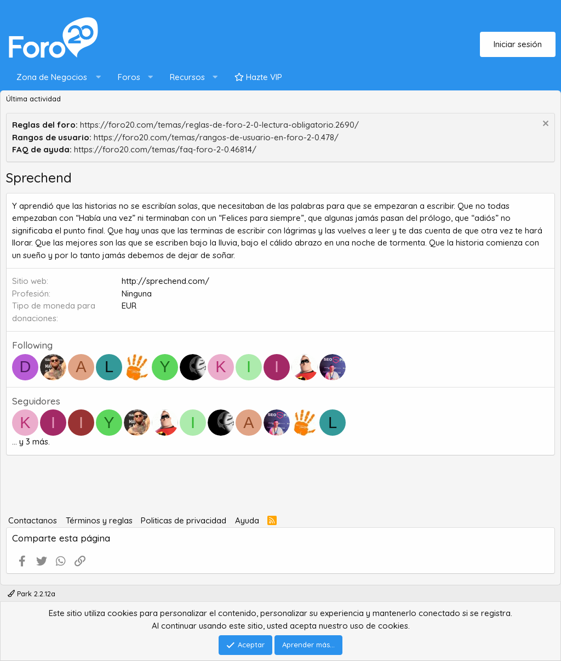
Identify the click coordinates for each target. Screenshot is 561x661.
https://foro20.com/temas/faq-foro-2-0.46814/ (165, 149)
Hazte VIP (258, 77)
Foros (129, 77)
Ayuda (247, 520)
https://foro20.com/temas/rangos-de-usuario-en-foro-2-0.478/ (216, 137)
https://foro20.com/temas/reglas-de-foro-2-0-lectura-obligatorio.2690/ (219, 124)
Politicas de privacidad (183, 520)
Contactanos (32, 520)
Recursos (187, 77)
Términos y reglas (99, 520)
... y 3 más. (31, 441)
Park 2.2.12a (31, 593)
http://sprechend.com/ (165, 281)
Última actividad (33, 98)
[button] (56, 77)
